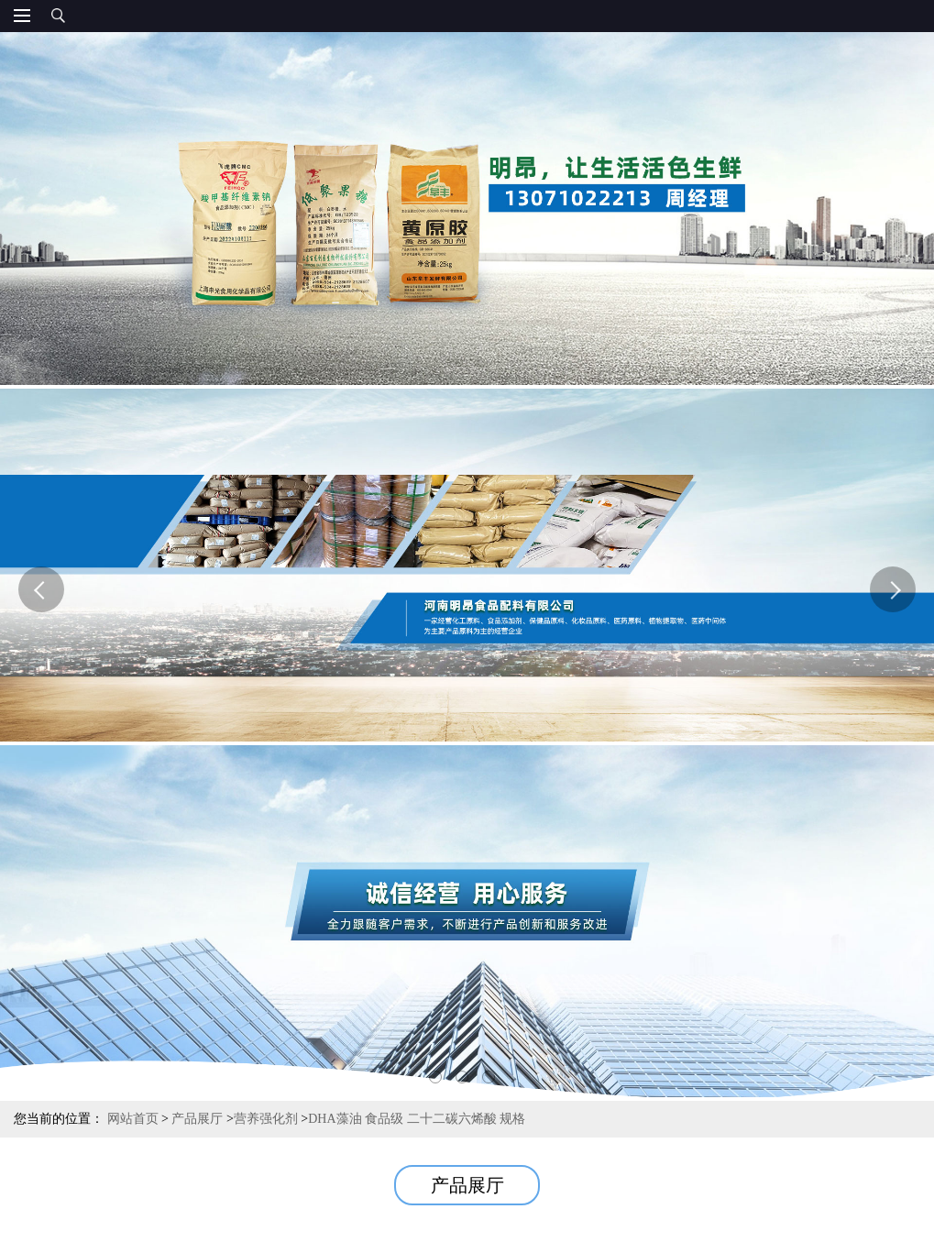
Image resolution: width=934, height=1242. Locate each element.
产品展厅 (197, 1119)
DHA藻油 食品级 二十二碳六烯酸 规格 (416, 1119)
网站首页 (133, 1119)
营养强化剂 (266, 1119)
